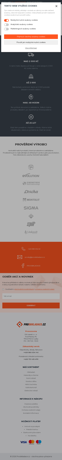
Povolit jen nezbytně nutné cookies (31, 42)
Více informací (31, 48)
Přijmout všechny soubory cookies (31, 37)
